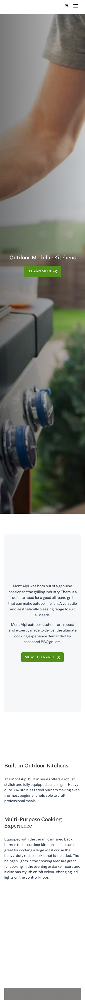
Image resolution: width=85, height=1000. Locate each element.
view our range (40, 657)
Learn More (40, 271)
